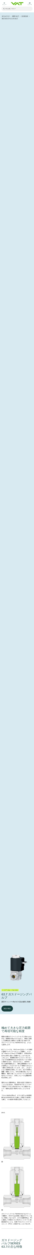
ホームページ (6, 16)
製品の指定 (7, 1008)
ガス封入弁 (25, 16)
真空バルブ (15, 16)
